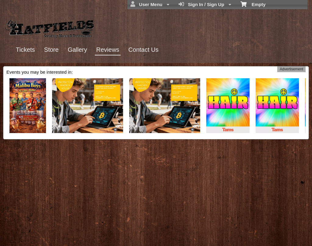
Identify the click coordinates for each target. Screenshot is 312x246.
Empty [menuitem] (253, 4)
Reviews (107, 49)
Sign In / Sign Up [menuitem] (205, 4)
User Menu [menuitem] (149, 4)
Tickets (25, 49)
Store (51, 49)
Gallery (77, 49)
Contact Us (143, 49)
